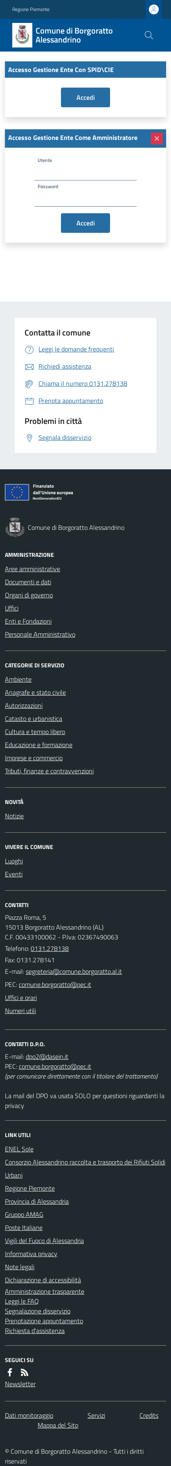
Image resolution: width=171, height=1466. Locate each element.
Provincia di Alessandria (37, 1201)
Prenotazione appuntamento (44, 1321)
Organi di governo (29, 595)
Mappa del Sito (58, 1425)
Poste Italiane (24, 1227)
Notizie (14, 816)
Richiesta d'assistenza (35, 1330)
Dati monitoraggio (29, 1415)
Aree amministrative (32, 569)
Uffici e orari (21, 997)
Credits (149, 1415)
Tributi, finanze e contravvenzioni (49, 771)
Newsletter (20, 1384)
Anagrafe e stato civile (35, 692)
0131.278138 (50, 948)
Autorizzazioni (24, 705)
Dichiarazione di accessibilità (43, 1280)
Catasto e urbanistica (33, 718)
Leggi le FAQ (22, 1301)
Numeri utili (20, 1011)
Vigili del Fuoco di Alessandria (44, 1240)
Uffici (11, 608)
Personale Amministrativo (40, 634)
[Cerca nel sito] (149, 35)
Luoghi (14, 861)
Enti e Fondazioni (28, 621)
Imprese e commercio (34, 758)
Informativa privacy (31, 1254)
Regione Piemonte (31, 9)
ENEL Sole (19, 1149)
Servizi (96, 1415)
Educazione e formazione (38, 745)
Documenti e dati (28, 582)
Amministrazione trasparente (44, 1291)
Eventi (13, 874)
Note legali (19, 1267)
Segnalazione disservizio (37, 1311)
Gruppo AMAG (24, 1214)
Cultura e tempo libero (35, 731)
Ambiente (18, 679)
